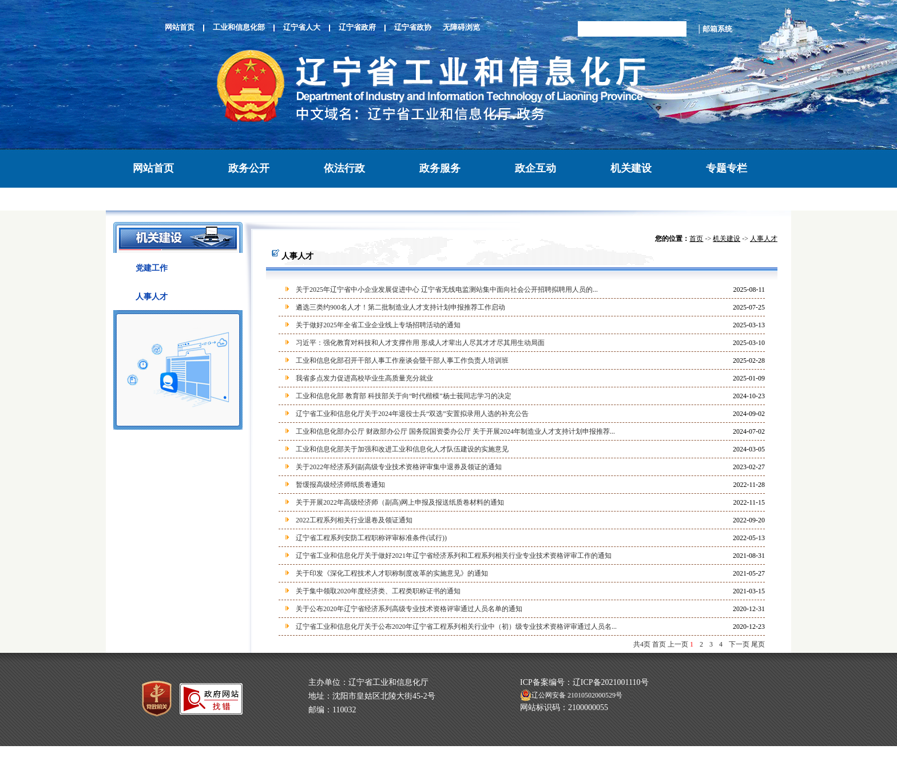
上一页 (678, 644)
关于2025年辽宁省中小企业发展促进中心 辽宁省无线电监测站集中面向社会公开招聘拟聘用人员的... (447, 290)
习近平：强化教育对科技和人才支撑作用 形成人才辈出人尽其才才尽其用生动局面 (420, 343)
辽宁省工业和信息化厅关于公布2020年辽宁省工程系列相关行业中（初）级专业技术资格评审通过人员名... (456, 627)
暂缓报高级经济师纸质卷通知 (340, 485)
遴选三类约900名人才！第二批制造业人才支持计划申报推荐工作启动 (400, 307)
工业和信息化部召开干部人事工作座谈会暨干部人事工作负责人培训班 (402, 360)
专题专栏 (726, 168)
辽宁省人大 (301, 27)
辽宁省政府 (357, 27)
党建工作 (152, 268)
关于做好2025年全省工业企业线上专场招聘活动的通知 (378, 325)
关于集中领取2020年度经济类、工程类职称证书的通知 (378, 591)
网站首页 (180, 27)
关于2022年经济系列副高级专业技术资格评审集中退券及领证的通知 (399, 467)
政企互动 (535, 168)
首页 (696, 239)
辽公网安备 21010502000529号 (571, 695)
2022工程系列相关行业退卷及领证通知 (354, 520)
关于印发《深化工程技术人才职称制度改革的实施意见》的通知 (392, 573)
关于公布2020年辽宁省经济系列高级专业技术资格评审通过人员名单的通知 (409, 609)
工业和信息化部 (239, 27)
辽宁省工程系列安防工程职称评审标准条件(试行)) (371, 538)
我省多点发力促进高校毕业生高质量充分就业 (364, 378)
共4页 (641, 644)
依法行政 (344, 168)
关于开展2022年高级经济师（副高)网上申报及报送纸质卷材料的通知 (400, 502)
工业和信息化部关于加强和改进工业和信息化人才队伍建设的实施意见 (402, 449)
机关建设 (631, 168)
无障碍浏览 (461, 27)
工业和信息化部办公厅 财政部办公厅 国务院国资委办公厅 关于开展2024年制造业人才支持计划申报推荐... (455, 431)
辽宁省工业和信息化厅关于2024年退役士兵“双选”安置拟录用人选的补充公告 (412, 414)
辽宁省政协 (412, 27)
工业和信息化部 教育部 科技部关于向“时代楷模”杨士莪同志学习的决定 (403, 396)
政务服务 (440, 168)
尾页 (758, 644)
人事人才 (152, 296)
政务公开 (248, 168)
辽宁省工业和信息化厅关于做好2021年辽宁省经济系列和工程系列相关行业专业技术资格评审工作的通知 (454, 556)
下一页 (739, 644)
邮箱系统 (717, 29)
